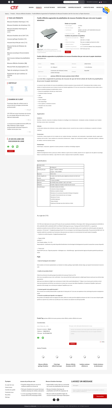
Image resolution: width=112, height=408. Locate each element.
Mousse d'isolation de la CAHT (16, 35)
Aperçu (7, 13)
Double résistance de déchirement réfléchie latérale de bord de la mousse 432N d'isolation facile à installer (98, 365)
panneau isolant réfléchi (62, 318)
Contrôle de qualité (74, 7)
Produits (39, 7)
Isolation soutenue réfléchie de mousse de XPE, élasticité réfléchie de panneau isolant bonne (85, 365)
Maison (31, 7)
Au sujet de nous (49, 7)
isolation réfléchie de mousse (75, 318)
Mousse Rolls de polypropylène (16, 67)
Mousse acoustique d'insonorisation (18, 53)
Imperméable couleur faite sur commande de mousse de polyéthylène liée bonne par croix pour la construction (58, 385)
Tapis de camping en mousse (16, 70)
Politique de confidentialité (30, 406)
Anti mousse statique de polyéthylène (18, 58)
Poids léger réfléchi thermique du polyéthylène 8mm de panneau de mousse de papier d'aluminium (57, 365)
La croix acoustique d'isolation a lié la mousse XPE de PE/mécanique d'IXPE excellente (31, 395)
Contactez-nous (89, 7)
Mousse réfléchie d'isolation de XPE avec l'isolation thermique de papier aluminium (71, 365)
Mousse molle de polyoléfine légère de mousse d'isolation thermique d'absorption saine (58, 395)
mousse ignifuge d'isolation (15, 39)
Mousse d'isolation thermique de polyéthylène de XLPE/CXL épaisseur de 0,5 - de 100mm (57, 390)
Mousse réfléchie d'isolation (23, 13)
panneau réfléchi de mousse (50, 318)
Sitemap (7, 397)
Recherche (81, 2)
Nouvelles (99, 7)
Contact (68, 52)
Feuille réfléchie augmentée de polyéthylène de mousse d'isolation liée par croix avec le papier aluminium (49, 51)
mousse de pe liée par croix (15, 42)
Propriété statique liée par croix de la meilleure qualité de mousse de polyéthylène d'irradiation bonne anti (31, 385)
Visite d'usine (61, 7)
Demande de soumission (92, 2)
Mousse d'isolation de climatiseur (17, 25)
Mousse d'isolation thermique (16, 22)
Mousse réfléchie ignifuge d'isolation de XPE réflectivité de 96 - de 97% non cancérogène (43, 365)
